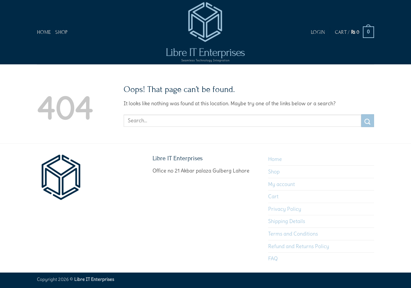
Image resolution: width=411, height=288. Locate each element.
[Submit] (367, 120)
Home (44, 32)
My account (281, 184)
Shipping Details (286, 221)
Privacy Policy (284, 209)
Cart (273, 196)
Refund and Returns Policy (298, 246)
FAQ (273, 258)
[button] (318, 32)
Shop (61, 32)
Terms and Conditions (293, 233)
